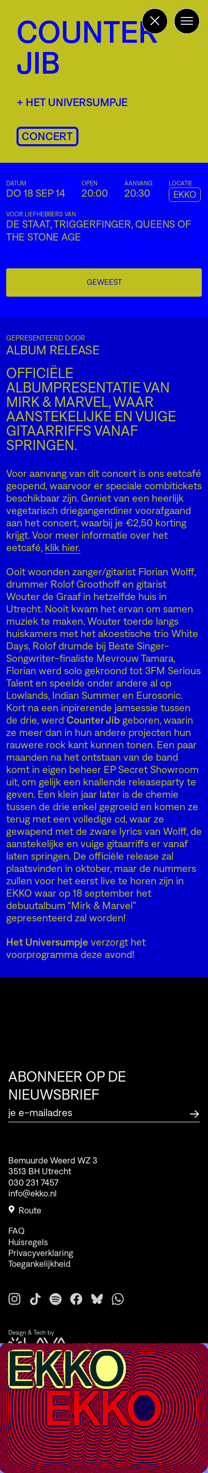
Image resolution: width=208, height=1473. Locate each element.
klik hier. (63, 547)
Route (24, 1213)
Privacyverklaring (40, 1264)
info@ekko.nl (32, 1196)
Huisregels (28, 1253)
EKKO (184, 195)
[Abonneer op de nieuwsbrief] (194, 1113)
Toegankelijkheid (39, 1274)
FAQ (16, 1242)
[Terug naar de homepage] (155, 21)
